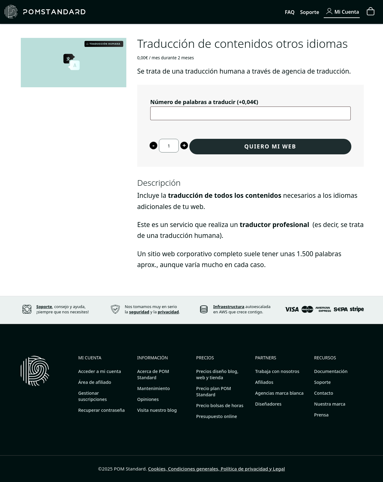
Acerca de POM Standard (153, 374)
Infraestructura (228, 306)
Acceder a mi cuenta (99, 371)
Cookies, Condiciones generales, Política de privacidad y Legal (216, 469)
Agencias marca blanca (279, 393)
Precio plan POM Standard (213, 391)
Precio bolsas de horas (219, 405)
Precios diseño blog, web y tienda (217, 374)
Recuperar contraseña (101, 410)
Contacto (323, 393)
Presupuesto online (216, 416)
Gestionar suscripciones (92, 396)
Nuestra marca (329, 404)
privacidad (168, 312)
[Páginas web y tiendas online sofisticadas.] (90, 12)
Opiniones (148, 399)
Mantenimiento (153, 388)
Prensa (321, 415)
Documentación (331, 371)
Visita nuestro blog (157, 410)
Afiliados (264, 382)
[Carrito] (370, 11)
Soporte (322, 382)
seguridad (139, 312)
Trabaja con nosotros (277, 371)
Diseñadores (268, 404)
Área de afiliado (94, 382)
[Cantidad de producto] (169, 145)
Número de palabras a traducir (204, 101)
